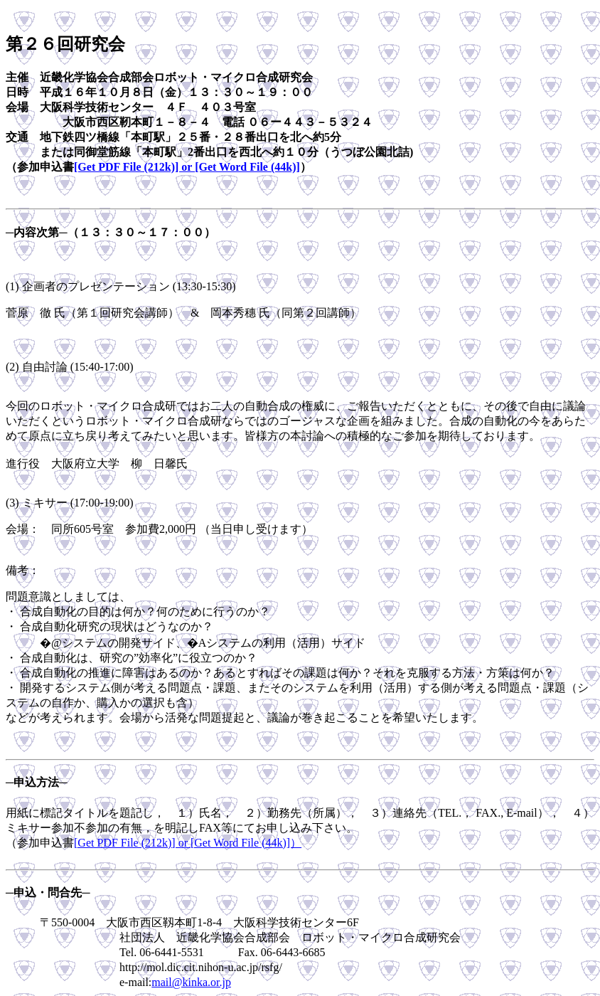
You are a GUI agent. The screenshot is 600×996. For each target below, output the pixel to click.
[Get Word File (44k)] (247, 167)
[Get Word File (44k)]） (246, 843)
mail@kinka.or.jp (191, 982)
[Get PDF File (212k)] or (134, 167)
